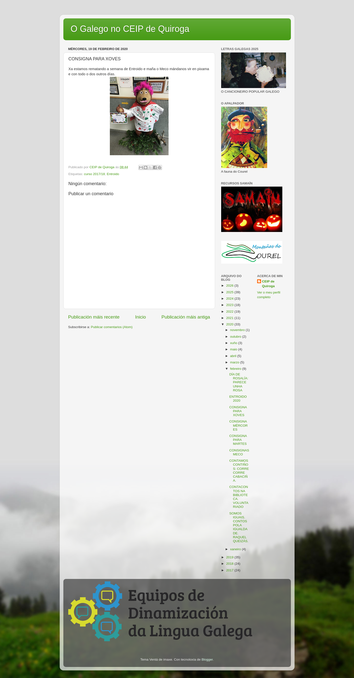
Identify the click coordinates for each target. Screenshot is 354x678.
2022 (230, 311)
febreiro (236, 369)
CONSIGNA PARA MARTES (238, 440)
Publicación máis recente (94, 317)
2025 (230, 292)
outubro (236, 336)
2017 (230, 570)
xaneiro (236, 549)
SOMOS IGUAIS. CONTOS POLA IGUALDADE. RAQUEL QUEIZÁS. (238, 527)
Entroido (113, 174)
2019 (230, 557)
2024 (230, 298)
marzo (235, 362)
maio (234, 349)
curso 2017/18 (94, 174)
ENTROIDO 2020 (238, 398)
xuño (234, 343)
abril (233, 356)
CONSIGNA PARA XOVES (238, 411)
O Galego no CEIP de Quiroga (130, 29)
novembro (238, 330)
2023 (230, 305)
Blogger (207, 659)
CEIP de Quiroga (268, 284)
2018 (230, 563)
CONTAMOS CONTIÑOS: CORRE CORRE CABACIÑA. (239, 470)
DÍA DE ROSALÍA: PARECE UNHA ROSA (238, 382)
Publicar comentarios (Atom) (112, 327)
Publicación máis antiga (185, 317)
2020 (230, 324)
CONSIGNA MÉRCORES (238, 425)
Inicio (140, 317)
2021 (230, 318)
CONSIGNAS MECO (239, 452)
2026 (230, 285)
